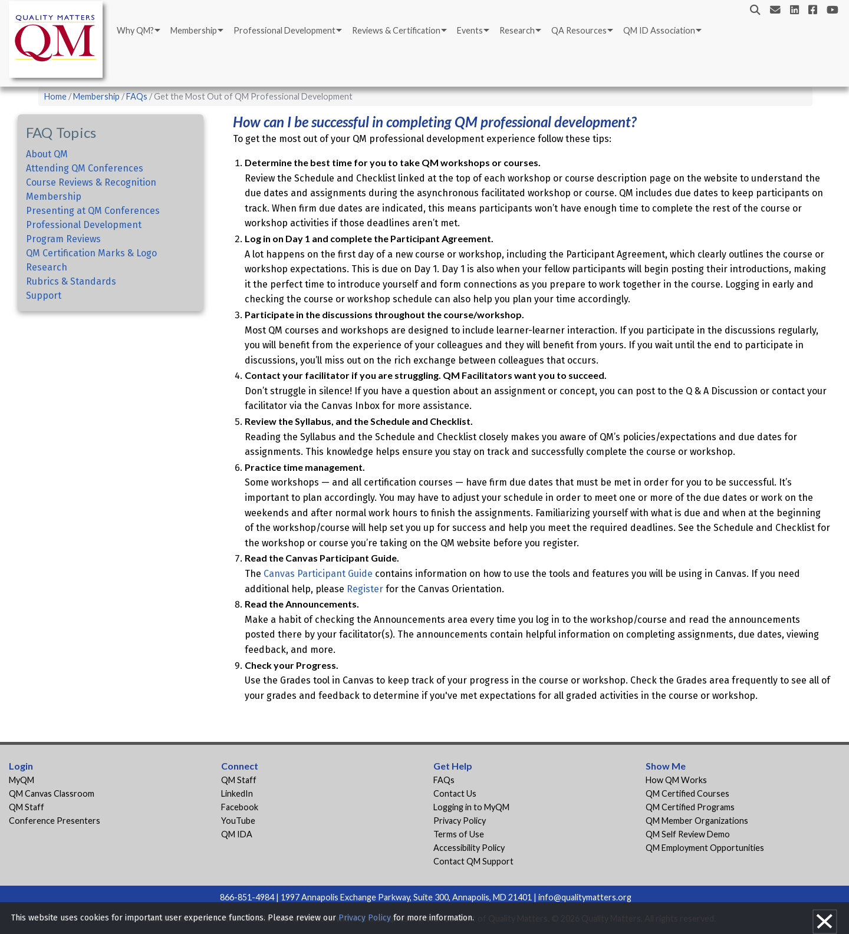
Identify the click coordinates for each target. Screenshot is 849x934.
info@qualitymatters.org (584, 897)
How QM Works (676, 780)
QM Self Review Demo (688, 834)
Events (470, 30)
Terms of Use (458, 834)
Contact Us (454, 793)
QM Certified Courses (687, 793)
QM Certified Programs (690, 807)
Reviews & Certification (396, 30)
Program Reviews (63, 239)
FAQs (136, 96)
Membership (193, 30)
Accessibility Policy (469, 848)
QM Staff (26, 807)
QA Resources (579, 30)
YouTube (238, 821)
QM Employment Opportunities (705, 848)
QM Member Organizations (697, 821)
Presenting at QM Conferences (93, 210)
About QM (47, 154)
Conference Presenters (54, 821)
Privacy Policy (459, 821)
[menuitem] (137, 30)
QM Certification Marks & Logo (91, 253)
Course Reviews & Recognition (91, 182)
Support (43, 295)
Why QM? (135, 30)
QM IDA (236, 834)
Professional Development (284, 30)
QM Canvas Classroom (51, 793)
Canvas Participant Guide (318, 573)
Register (365, 589)
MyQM (21, 780)
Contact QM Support (473, 861)
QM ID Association (659, 30)
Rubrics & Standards (71, 281)
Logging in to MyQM (471, 807)
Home (55, 96)
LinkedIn (237, 793)
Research (517, 30)
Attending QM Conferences (84, 168)
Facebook (239, 807)
